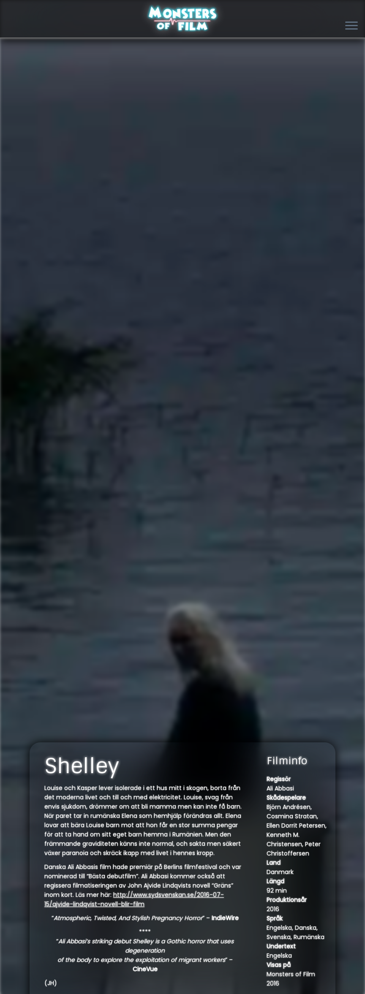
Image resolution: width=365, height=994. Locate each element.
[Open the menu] (351, 26)
